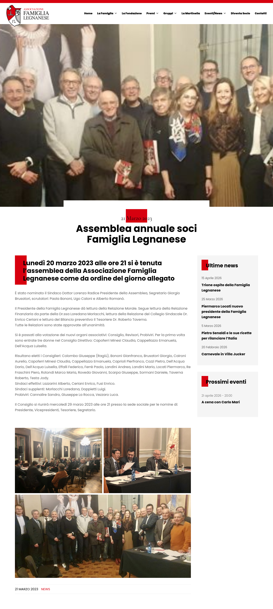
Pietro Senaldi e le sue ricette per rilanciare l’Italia (227, 336)
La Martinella (191, 13)
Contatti (261, 13)
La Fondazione (132, 13)
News (45, 589)
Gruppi (168, 13)
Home (88, 13)
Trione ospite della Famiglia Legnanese (226, 288)
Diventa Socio (240, 13)
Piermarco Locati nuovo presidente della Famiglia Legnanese (224, 311)
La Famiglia (105, 13)
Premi (151, 13)
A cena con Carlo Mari (221, 402)
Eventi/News (213, 13)
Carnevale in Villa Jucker (223, 354)
